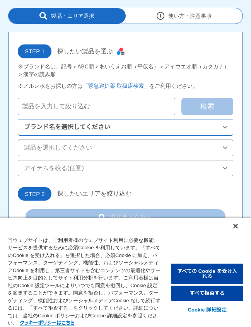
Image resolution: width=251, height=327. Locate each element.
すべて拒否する (207, 293)
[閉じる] (235, 226)
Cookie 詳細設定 (207, 310)
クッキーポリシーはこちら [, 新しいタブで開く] (47, 323)
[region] (125, 272)
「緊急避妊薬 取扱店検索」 (116, 86)
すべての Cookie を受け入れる (207, 273)
